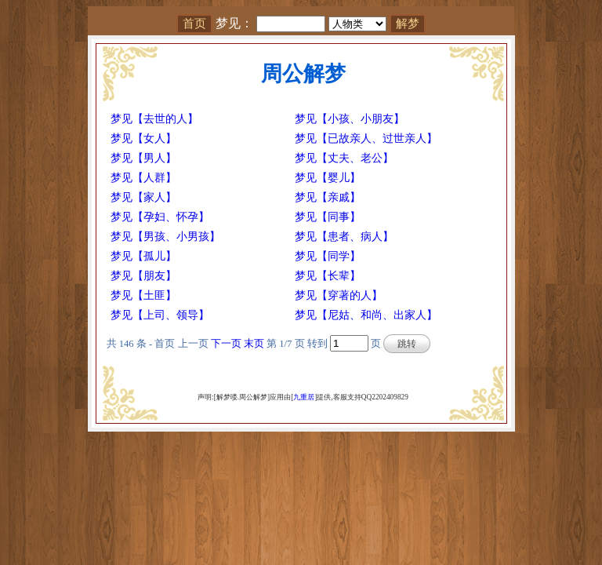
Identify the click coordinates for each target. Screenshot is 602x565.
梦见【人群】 (143, 178)
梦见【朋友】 (143, 276)
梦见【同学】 (328, 256)
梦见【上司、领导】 (160, 315)
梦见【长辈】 (328, 276)
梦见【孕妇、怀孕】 (160, 217)
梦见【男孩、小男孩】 (165, 236)
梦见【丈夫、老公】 (344, 158)
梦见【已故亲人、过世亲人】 (366, 138)
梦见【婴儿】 (328, 178)
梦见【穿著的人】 (339, 295)
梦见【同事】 (328, 217)
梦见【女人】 (143, 138)
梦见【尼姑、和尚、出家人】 (366, 315)
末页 (254, 343)
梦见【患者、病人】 (344, 236)
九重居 (303, 397)
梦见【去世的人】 (154, 119)
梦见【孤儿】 (143, 256)
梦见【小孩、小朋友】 (349, 119)
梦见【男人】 (143, 158)
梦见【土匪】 (143, 295)
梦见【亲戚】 (328, 197)
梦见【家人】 (143, 197)
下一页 (226, 343)
